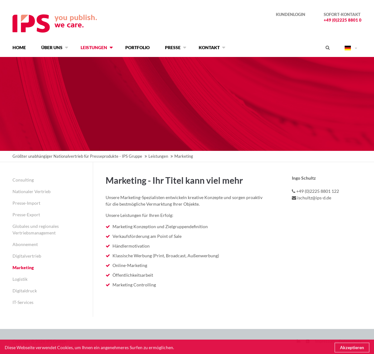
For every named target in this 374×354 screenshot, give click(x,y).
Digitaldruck (24, 290)
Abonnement (25, 244)
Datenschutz (350, 341)
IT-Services (22, 302)
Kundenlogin (290, 14)
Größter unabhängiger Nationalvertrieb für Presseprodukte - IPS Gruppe (77, 156)
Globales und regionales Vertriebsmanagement (35, 229)
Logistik (19, 279)
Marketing (23, 267)
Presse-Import (26, 203)
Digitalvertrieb (26, 256)
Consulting (23, 179)
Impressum (325, 341)
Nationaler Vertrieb (31, 191)
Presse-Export (26, 214)
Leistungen (158, 156)
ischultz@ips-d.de (314, 197)
